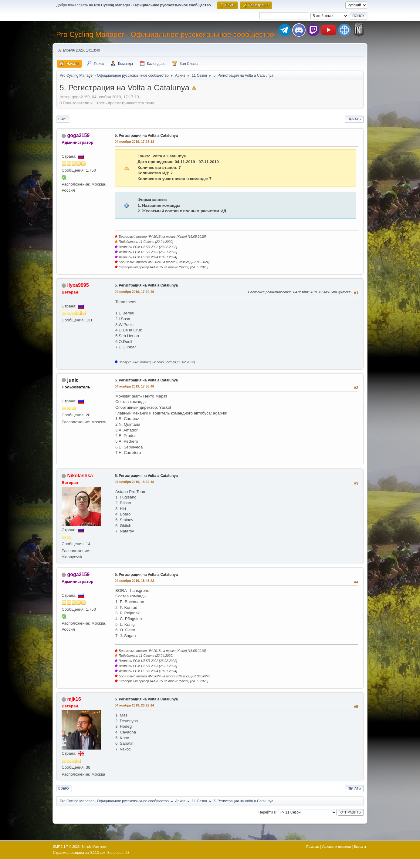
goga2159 (78, 135)
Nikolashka (80, 475)
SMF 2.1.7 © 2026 (66, 846)
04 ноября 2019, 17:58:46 (134, 386)
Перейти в (267, 812)
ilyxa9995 (78, 285)
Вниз (62, 119)
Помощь (312, 846)
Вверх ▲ (360, 846)
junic (72, 380)
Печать (354, 119)
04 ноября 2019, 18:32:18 (134, 482)
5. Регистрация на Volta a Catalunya (146, 135)
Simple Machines (94, 846)
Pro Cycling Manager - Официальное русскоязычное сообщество (165, 34)
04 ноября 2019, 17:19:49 (134, 292)
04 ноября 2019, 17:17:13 (134, 141)
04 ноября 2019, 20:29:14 (134, 705)
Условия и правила (336, 846)
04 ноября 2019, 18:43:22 (134, 580)
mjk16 (74, 699)
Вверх (63, 788)
